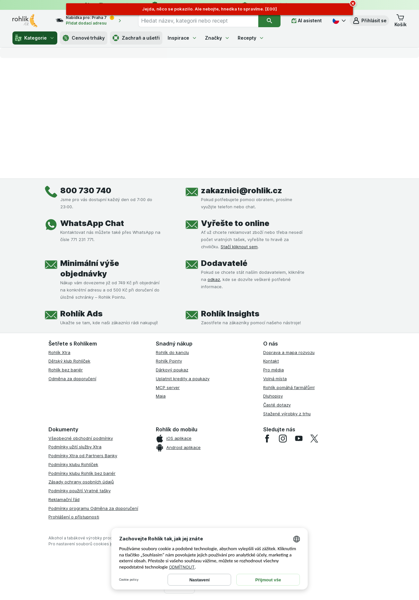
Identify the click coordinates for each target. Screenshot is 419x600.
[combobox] (198, 20)
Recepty (251, 38)
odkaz (214, 279)
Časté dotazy (277, 404)
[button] (369, 20)
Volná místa (275, 378)
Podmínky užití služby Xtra (74, 446)
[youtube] (298, 438)
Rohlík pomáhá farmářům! (289, 387)
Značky (217, 38)
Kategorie (35, 38)
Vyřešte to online (235, 223)
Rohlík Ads (81, 313)
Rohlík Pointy (169, 361)
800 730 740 (85, 190)
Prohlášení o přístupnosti (73, 516)
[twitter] (314, 438)
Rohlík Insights (230, 313)
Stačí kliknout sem (239, 246)
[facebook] (267, 438)
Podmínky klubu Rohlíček (73, 464)
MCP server (168, 387)
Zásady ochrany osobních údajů (81, 481)
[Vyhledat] (269, 20)
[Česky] (338, 20)
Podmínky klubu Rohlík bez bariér (82, 473)
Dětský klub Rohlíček (69, 361)
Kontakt (271, 361)
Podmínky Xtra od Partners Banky (82, 455)
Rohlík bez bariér (65, 369)
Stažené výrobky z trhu (287, 413)
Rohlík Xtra (59, 352)
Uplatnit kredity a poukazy (183, 378)
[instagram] (283, 438)
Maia (161, 396)
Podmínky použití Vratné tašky (79, 490)
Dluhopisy (273, 396)
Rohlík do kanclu (172, 352)
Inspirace (182, 38)
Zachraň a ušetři (136, 38)
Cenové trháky (84, 38)
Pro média (273, 369)
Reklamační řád (64, 499)
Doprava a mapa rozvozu (289, 352)
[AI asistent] (306, 20)
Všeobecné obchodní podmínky (80, 438)
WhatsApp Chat (92, 223)
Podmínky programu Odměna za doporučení (93, 508)
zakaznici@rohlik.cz (241, 190)
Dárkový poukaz (172, 369)
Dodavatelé (224, 263)
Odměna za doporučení (72, 378)
